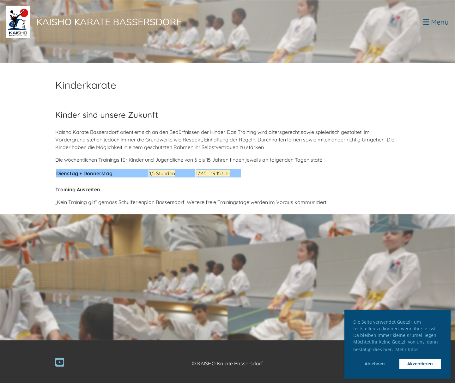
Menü (436, 22)
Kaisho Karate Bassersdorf (108, 22)
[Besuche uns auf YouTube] (59, 362)
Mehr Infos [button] (406, 349)
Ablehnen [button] (375, 364)
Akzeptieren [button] (420, 364)
